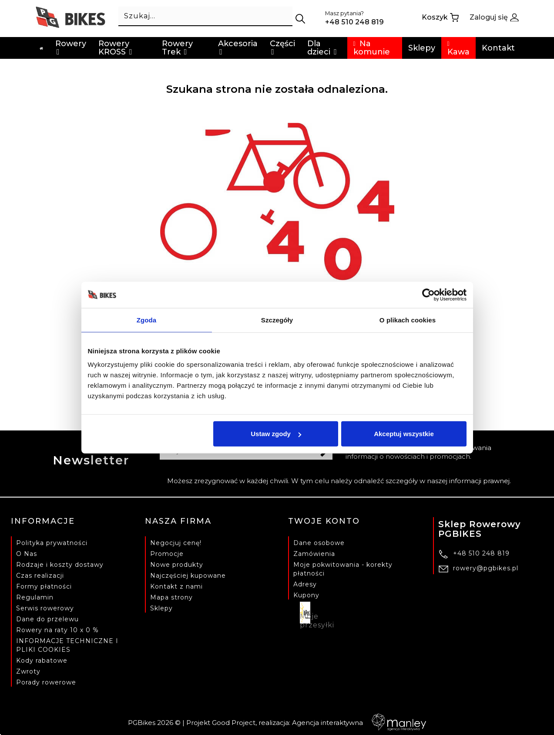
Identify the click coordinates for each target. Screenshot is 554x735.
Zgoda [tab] (147, 319)
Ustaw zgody (276, 433)
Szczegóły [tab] (277, 319)
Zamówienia (314, 554)
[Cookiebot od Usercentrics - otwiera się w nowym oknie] (428, 294)
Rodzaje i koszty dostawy (60, 565)
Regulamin (35, 597)
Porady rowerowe (46, 682)
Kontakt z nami (176, 586)
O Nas (26, 554)
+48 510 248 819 (481, 553)
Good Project (233, 722)
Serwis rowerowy (45, 608)
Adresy (305, 584)
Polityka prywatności (51, 543)
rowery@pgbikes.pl (485, 568)
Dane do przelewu (47, 619)
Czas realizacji (40, 575)
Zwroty (28, 671)
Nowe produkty (176, 565)
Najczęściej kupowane (188, 575)
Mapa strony (171, 597)
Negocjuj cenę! (175, 543)
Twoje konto (324, 521)
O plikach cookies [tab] (407, 319)
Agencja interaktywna (359, 722)
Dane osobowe (319, 543)
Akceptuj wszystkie (404, 433)
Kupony (306, 595)
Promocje (167, 554)
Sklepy (161, 608)
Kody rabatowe (41, 660)
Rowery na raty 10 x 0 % (57, 630)
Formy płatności (44, 586)
